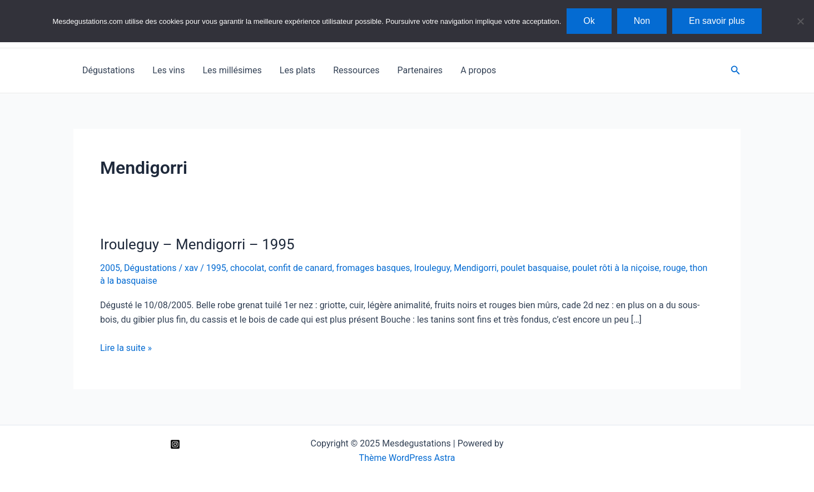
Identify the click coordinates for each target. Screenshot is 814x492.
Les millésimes (231, 70)
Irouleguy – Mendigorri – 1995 (197, 244)
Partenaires (420, 70)
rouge (674, 268)
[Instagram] (175, 444)
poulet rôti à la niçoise (615, 268)
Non (642, 21)
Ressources (356, 70)
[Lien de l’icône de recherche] (736, 70)
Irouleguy (432, 268)
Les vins (168, 70)
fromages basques (373, 268)
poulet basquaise (534, 268)
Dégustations (108, 70)
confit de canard (300, 268)
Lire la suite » (126, 348)
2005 (110, 268)
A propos (478, 70)
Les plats (297, 70)
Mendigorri (475, 268)
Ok (588, 21)
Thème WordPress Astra (407, 458)
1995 (216, 268)
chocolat (247, 268)
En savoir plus (717, 21)
